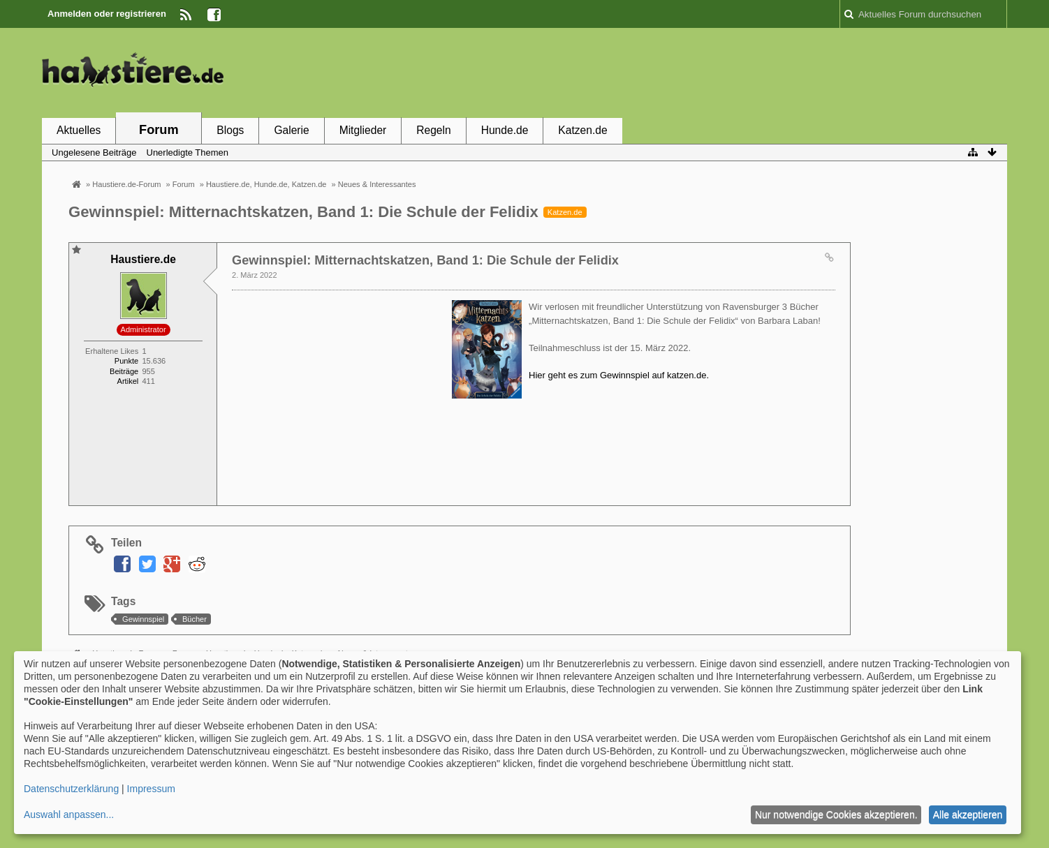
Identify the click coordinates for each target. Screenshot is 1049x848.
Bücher (194, 619)
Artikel (128, 381)
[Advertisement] (753, 71)
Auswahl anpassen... (69, 814)
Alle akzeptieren (968, 814)
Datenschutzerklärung (71, 788)
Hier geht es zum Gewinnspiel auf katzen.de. (619, 375)
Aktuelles (79, 130)
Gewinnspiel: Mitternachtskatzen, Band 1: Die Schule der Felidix (303, 212)
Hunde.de (505, 130)
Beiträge (124, 371)
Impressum (151, 788)
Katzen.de (582, 130)
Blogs (230, 130)
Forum (159, 130)
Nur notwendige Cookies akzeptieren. (836, 814)
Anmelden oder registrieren (106, 13)
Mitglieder (363, 130)
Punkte (126, 361)
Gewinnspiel (143, 619)
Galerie (291, 130)
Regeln (433, 130)
